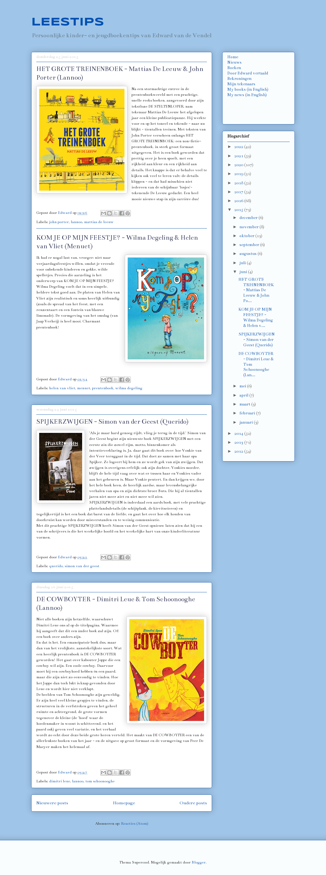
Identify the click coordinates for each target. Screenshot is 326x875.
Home (232, 57)
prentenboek (102, 388)
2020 (239, 164)
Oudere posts (193, 803)
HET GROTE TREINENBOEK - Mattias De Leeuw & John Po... (256, 290)
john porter (59, 222)
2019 (239, 173)
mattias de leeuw (99, 222)
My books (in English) (247, 89)
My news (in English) (247, 94)
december (249, 217)
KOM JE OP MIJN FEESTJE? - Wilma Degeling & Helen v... (255, 317)
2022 (239, 146)
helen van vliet (62, 388)
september (249, 244)
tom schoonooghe (100, 781)
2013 (239, 442)
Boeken (234, 67)
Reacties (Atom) (134, 823)
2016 (239, 200)
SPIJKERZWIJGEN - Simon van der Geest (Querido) (112, 422)
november (249, 226)
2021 (239, 156)
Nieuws (234, 62)
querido (56, 566)
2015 (239, 209)
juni (243, 271)
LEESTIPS (67, 22)
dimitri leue (59, 781)
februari (247, 413)
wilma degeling (128, 388)
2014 (239, 433)
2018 (239, 183)
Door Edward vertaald (247, 73)
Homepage (124, 803)
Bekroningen (239, 78)
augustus (248, 253)
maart (245, 404)
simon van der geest (82, 566)
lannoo (76, 222)
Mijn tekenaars (241, 84)
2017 (239, 191)
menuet (83, 388)
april (244, 395)
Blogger (199, 862)
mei (243, 386)
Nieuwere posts (52, 803)
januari (246, 422)
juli (243, 262)
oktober (247, 235)
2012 (239, 451)
